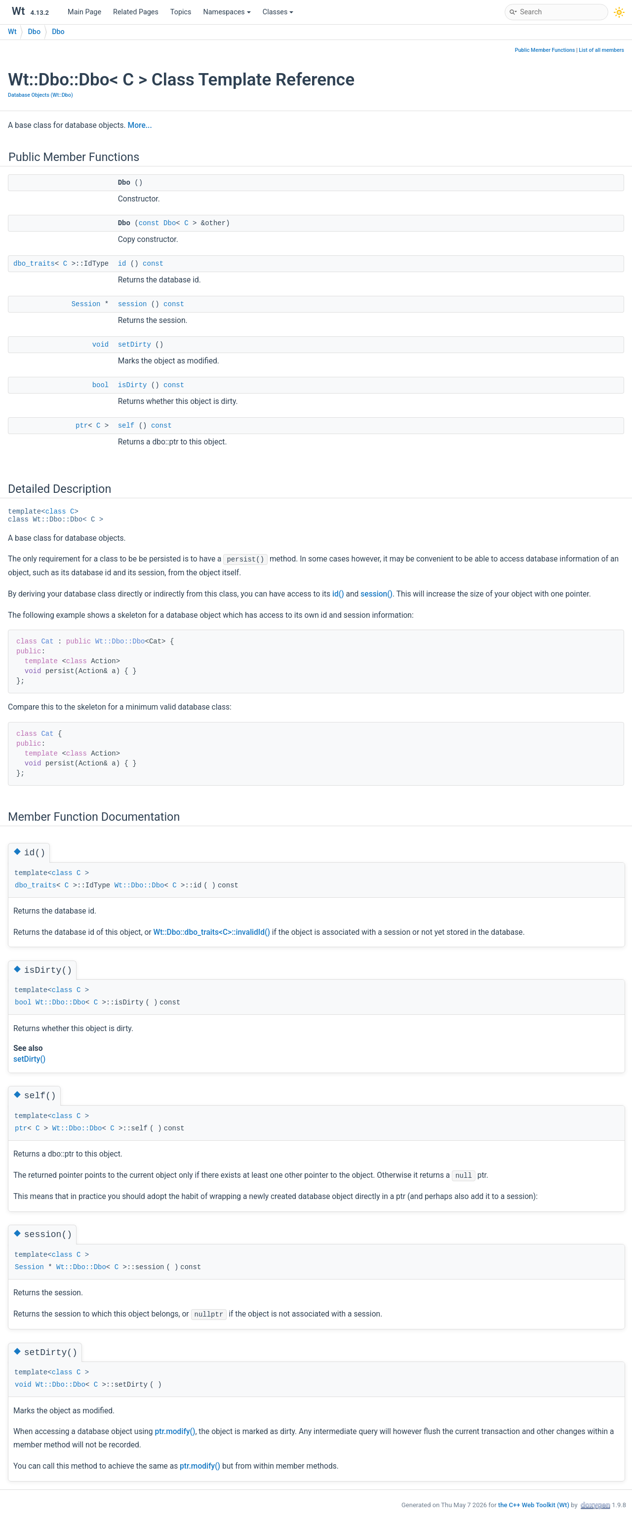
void (100, 345)
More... (140, 125)
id (122, 264)
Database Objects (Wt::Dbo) (40, 95)
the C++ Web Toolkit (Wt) (533, 1504)
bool (100, 385)
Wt (12, 32)
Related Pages (135, 12)
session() (376, 594)
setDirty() (29, 1059)
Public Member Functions (545, 50)
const (149, 223)
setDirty (134, 345)
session (132, 304)
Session (86, 304)
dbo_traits (34, 264)
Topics (181, 12)
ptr (82, 426)
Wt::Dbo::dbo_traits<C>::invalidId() (211, 932)
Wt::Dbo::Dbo (120, 641)
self (126, 426)
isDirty (132, 385)
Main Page (84, 12)
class (55, 512)
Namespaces (227, 12)
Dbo (34, 32)
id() (338, 594)
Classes (278, 12)
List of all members (601, 50)
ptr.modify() (175, 1431)
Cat (47, 641)
